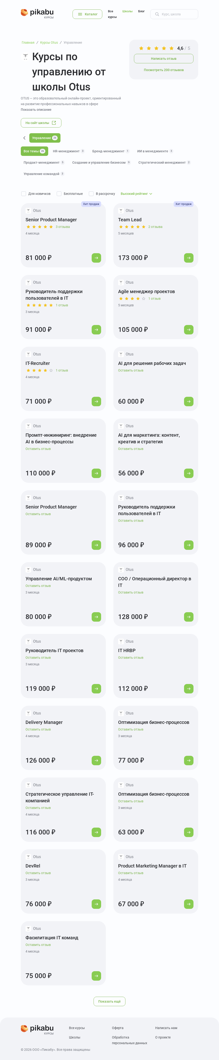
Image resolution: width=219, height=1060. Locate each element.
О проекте (163, 1037)
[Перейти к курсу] (96, 258)
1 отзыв (62, 305)
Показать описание (36, 109)
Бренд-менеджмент (111, 151)
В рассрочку (105, 194)
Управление (73, 42)
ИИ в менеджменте (155, 151)
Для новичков (39, 194)
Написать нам (166, 1028)
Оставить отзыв (130, 370)
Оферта (118, 1028)
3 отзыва (63, 227)
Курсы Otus (49, 42)
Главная (28, 42)
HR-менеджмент (69, 151)
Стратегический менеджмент (164, 162)
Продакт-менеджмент (44, 162)
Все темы (34, 151)
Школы (127, 11)
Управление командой (44, 173)
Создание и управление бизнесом (101, 162)
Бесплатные (73, 194)
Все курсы (112, 14)
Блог (141, 11)
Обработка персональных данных (129, 1040)
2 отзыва (155, 227)
